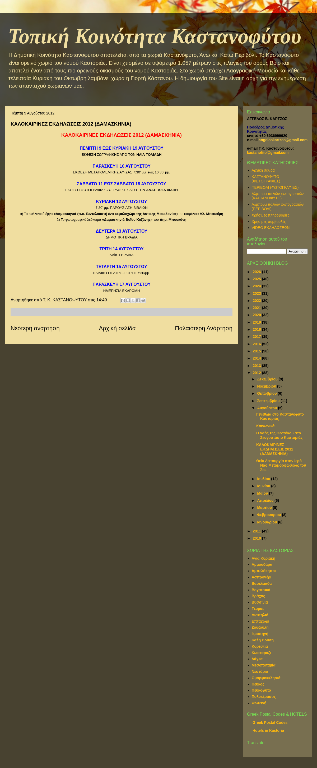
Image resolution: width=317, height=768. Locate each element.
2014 (257, 358)
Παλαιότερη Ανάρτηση (203, 328)
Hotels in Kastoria (268, 730)
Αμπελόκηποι (264, 571)
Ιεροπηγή (260, 634)
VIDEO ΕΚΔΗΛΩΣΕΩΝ (271, 228)
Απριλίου (265, 500)
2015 (257, 351)
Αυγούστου (267, 408)
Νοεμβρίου (267, 386)
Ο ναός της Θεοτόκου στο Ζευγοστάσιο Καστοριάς (279, 435)
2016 (257, 344)
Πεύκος (258, 684)
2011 (257, 531)
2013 (257, 366)
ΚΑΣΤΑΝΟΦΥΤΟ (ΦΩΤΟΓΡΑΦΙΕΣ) (266, 178)
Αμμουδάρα (262, 564)
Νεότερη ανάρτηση (35, 328)
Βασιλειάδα (262, 583)
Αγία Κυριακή (264, 558)
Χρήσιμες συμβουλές (269, 221)
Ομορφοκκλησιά (266, 678)
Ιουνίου (264, 486)
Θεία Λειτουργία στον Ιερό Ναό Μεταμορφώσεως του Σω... (281, 465)
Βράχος (258, 596)
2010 (257, 538)
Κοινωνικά (265, 426)
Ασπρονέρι (261, 577)
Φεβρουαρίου (269, 515)
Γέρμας (258, 608)
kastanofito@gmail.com (268, 152)
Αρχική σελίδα (117, 328)
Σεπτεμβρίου (269, 401)
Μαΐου (263, 493)
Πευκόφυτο (261, 690)
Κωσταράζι (261, 653)
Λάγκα (257, 659)
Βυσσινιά (260, 602)
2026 (257, 272)
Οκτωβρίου (267, 393)
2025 (257, 279)
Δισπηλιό (260, 615)
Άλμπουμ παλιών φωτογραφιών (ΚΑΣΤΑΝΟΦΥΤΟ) (278, 196)
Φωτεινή (259, 703)
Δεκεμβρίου (267, 379)
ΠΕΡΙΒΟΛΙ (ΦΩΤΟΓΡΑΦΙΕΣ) (275, 187)
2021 (257, 308)
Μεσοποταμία (264, 665)
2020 (257, 315)
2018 (257, 329)
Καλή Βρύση (263, 640)
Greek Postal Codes (270, 722)
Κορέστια (260, 646)
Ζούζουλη (260, 627)
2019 (257, 322)
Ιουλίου (264, 479)
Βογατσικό (261, 590)
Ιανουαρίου (267, 522)
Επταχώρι (260, 621)
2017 (257, 336)
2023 (257, 293)
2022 (257, 300)
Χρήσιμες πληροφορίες (271, 215)
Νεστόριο (260, 671)
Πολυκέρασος (264, 697)
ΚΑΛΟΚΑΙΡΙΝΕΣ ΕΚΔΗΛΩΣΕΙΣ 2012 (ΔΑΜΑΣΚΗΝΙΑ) (274, 449)
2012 (257, 373)
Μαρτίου (265, 507)
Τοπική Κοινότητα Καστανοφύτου (154, 36)
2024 (257, 286)
